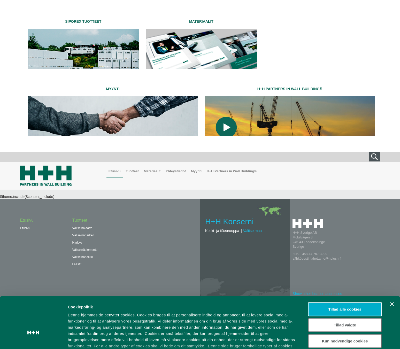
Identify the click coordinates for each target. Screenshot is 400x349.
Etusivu (115, 171)
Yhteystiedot (176, 171)
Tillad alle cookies (344, 274)
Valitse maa (252, 231)
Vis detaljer (268, 339)
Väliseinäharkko (83, 235)
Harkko (77, 242)
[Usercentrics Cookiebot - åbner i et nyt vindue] (33, 339)
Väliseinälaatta (82, 228)
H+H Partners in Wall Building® (289, 89)
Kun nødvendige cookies (345, 305)
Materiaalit (201, 21)
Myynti (113, 89)
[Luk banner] (392, 268)
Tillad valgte (345, 289)
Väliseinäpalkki (82, 257)
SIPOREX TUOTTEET (83, 21)
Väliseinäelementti (84, 250)
